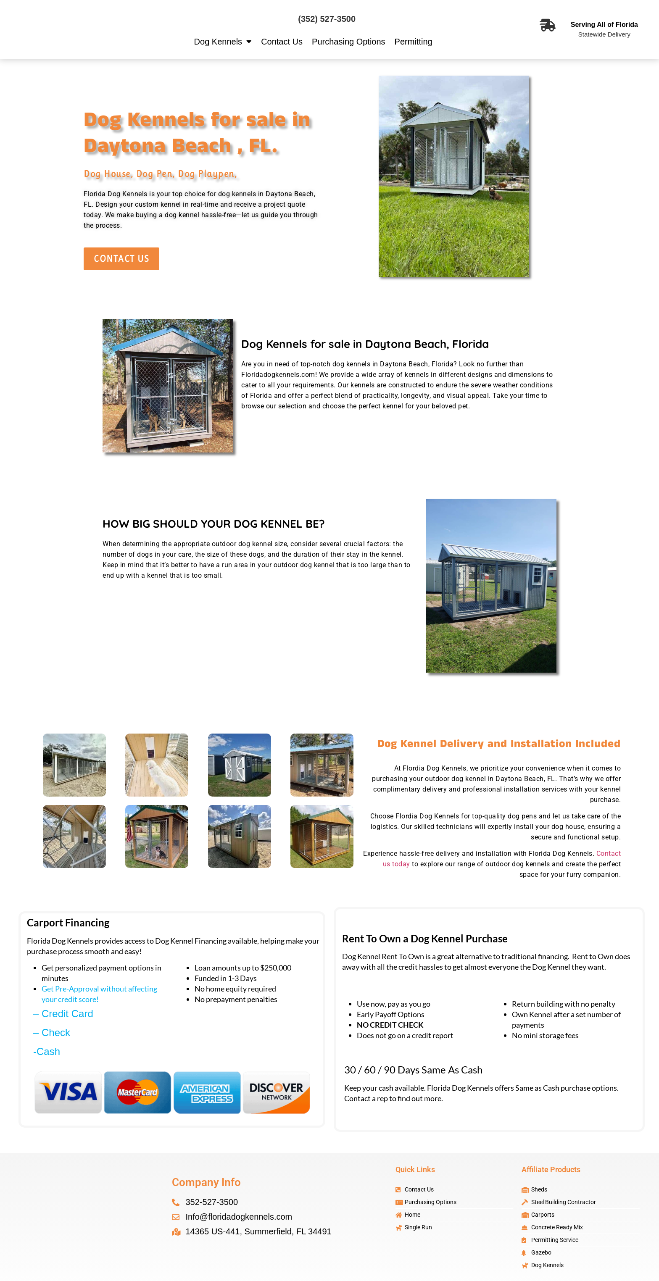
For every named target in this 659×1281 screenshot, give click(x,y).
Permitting (413, 41)
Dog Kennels (223, 42)
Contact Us (282, 41)
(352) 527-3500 (327, 19)
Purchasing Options (348, 41)
